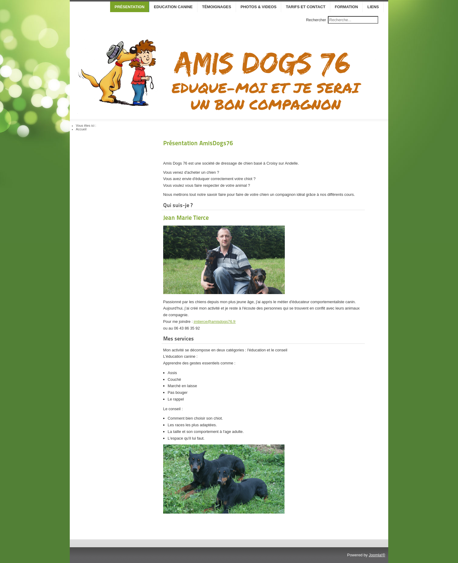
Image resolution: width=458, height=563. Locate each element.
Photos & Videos (259, 7)
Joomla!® (377, 555)
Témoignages (216, 7)
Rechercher (316, 20)
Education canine (173, 7)
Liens (373, 7)
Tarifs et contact (305, 7)
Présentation (129, 7)
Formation (346, 7)
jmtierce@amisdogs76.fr (215, 321)
